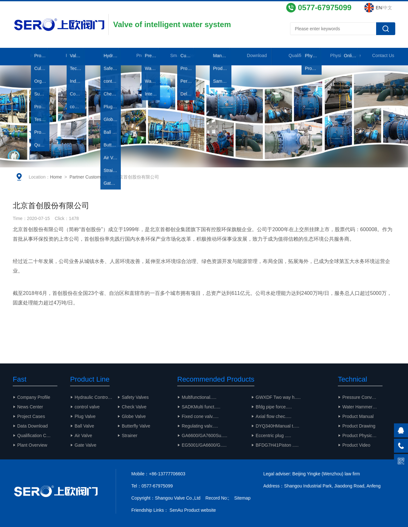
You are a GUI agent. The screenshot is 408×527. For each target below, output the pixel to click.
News (108, 57)
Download (261, 57)
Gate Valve (85, 445)
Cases (223, 57)
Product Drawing (358, 425)
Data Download (32, 425)
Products (146, 57)
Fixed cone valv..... (200, 416)
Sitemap (242, 498)
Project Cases (31, 416)
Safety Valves (135, 397)
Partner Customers (88, 181)
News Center (30, 406)
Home (31, 57)
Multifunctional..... (199, 397)
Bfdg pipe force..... (274, 406)
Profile (70, 57)
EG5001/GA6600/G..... (204, 445)
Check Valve (134, 406)
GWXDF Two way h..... (278, 397)
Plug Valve (85, 416)
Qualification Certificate (37, 435)
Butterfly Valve (136, 425)
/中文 (384, 7)
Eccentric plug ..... (273, 435)
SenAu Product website (193, 510)
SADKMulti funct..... (201, 406)
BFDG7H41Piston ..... (277, 445)
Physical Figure (338, 57)
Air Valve (83, 435)
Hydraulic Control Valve (96, 397)
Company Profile (33, 397)
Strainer (129, 435)
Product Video (356, 445)
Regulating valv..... (200, 425)
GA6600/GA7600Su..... (204, 435)
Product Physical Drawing (362, 435)
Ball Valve (84, 425)
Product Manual (358, 416)
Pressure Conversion (362, 397)
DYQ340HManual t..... (277, 425)
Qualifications (300, 57)
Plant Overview (32, 445)
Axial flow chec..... (273, 416)
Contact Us (376, 57)
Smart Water (184, 57)
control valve (87, 406)
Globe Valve (134, 416)
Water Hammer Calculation (362, 406)
